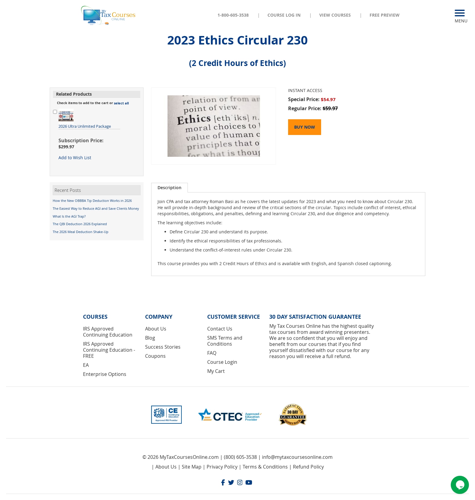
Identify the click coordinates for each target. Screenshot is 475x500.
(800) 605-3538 (240, 457)
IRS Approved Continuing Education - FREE (109, 349)
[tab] (169, 187)
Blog (150, 337)
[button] (121, 103)
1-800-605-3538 (233, 15)
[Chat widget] (460, 485)
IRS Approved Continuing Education (107, 331)
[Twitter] (231, 483)
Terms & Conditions (265, 466)
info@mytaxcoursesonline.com (297, 457)
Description (169, 187)
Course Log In (284, 15)
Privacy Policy (222, 466)
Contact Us (219, 328)
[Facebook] (223, 483)
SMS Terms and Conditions (224, 340)
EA (86, 365)
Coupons (155, 356)
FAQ (211, 353)
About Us (155, 328)
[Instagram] (240, 483)
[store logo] (108, 15)
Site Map (191, 466)
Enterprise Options (104, 374)
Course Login (222, 362)
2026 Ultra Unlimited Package (84, 126)
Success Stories (163, 347)
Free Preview (385, 15)
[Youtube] (248, 483)
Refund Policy (308, 466)
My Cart (216, 371)
